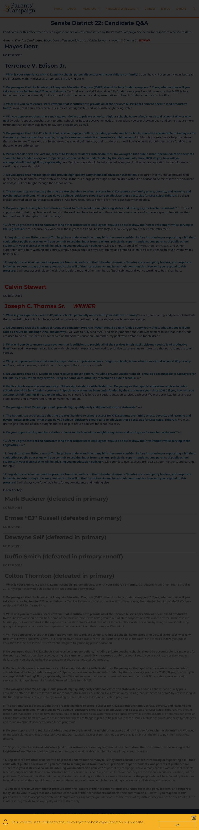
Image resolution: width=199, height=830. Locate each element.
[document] (99, 415)
